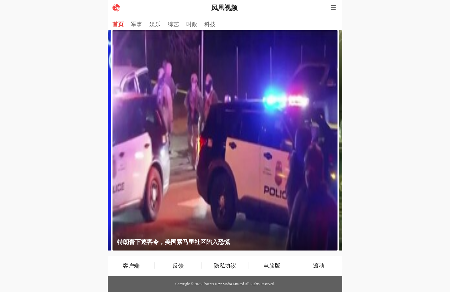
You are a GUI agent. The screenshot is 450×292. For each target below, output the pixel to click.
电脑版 (271, 265)
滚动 (318, 265)
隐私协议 (225, 265)
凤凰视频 (224, 7)
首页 (118, 24)
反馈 (178, 265)
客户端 (131, 265)
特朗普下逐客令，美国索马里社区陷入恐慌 (173, 242)
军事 (136, 24)
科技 (210, 24)
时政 (192, 24)
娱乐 (155, 24)
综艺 (173, 24)
